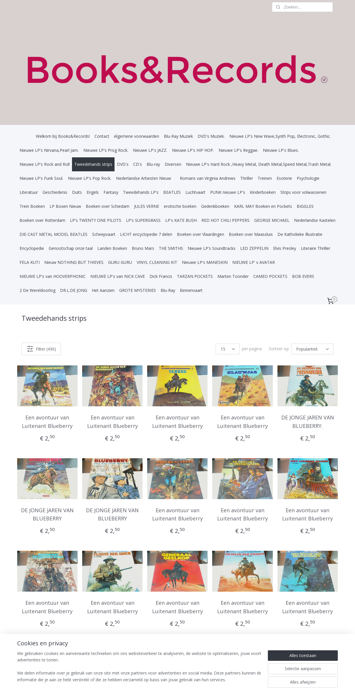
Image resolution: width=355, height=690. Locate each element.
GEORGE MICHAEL (271, 220)
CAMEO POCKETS (270, 276)
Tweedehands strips (93, 164)
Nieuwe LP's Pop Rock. (89, 178)
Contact (101, 136)
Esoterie (284, 178)
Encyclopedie (32, 248)
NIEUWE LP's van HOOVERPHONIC (53, 276)
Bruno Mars (143, 248)
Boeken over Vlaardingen (200, 234)
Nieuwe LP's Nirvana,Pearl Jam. (49, 150)
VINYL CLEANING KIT (157, 262)
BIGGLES (305, 206)
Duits (77, 192)
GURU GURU (120, 262)
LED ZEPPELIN (254, 248)
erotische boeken (180, 206)
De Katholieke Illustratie (299, 234)
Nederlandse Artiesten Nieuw (143, 178)
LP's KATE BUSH (181, 220)
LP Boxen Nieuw (65, 206)
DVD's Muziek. (211, 136)
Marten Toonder (233, 276)
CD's (137, 164)
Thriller (246, 178)
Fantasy (110, 192)
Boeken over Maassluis (251, 234)
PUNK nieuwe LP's (227, 192)
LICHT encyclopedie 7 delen (146, 234)
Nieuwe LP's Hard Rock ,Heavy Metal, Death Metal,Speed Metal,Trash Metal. (258, 164)
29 (317, 654)
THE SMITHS (171, 248)
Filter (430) (41, 348)
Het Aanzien (103, 290)
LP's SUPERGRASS (143, 220)
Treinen (265, 178)
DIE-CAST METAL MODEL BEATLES (53, 234)
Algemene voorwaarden (136, 136)
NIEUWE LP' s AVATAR (253, 262)
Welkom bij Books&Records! (63, 136)
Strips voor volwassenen (303, 192)
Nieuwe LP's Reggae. (238, 150)
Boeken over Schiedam (107, 206)
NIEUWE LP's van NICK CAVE (117, 276)
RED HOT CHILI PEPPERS (225, 220)
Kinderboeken (263, 192)
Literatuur (29, 192)
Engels (93, 192)
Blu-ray (153, 164)
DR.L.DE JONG (73, 290)
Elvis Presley (284, 248)
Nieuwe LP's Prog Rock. (105, 150)
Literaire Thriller (315, 248)
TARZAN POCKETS (195, 276)
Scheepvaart (103, 234)
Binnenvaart (191, 290)
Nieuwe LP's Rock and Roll (45, 164)
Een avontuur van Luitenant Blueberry (47, 421)
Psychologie (308, 178)
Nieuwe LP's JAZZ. (150, 150)
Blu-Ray (168, 290)
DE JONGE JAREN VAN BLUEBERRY (47, 514)
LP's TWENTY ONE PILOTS (95, 220)
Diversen (173, 164)
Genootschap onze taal (71, 248)
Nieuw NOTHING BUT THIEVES (73, 262)
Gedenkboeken (215, 206)
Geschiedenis (55, 192)
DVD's (123, 164)
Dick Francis (161, 276)
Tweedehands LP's (141, 192)
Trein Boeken (32, 206)
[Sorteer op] (312, 349)
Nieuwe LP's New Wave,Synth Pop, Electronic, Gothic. (280, 136)
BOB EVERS (303, 276)
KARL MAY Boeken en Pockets (263, 206)
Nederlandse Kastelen (314, 220)
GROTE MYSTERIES (137, 290)
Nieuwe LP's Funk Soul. (41, 178)
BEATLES (172, 192)
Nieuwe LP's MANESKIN (205, 262)
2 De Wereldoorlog (37, 290)
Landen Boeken (112, 248)
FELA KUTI (30, 262)
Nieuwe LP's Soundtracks (212, 248)
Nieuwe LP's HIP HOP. (193, 150)
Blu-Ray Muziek (178, 136)
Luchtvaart (195, 192)
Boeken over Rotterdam (42, 220)
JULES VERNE (146, 206)
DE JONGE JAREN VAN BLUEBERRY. (307, 421)
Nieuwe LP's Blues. (281, 150)
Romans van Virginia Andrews (208, 178)
